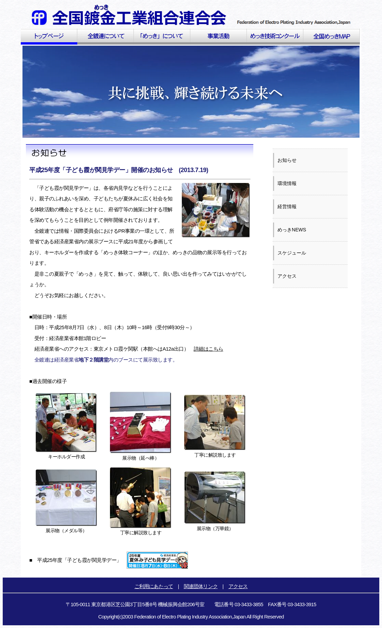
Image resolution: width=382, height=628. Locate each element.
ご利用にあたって (153, 586)
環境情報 (287, 183)
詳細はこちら (208, 349)
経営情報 (287, 206)
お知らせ (287, 160)
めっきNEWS (291, 229)
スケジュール (291, 253)
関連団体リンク (201, 586)
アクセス (287, 276)
